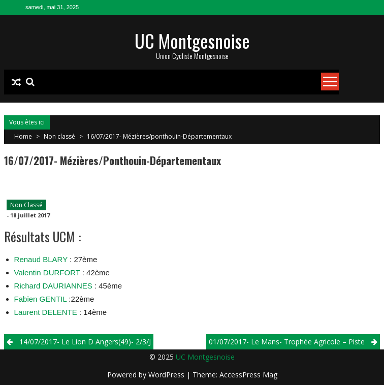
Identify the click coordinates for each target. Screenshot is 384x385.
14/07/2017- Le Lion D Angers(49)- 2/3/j (85, 341)
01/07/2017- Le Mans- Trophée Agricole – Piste (287, 341)
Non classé (59, 136)
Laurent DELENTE (46, 312)
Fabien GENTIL (40, 299)
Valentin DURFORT (47, 272)
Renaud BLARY (42, 259)
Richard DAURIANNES (53, 285)
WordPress (167, 374)
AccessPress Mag (248, 374)
